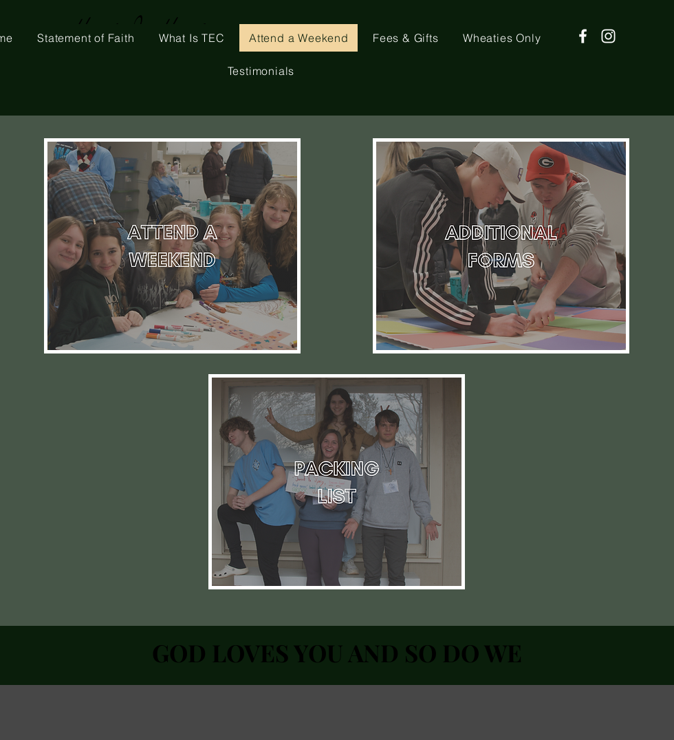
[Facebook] (583, 36)
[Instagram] (608, 36)
